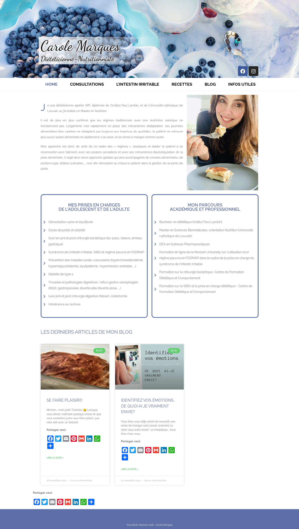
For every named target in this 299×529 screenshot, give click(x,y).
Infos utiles (242, 84)
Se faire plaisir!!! (64, 400)
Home (51, 84)
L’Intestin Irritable (137, 84)
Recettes (182, 84)
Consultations (87, 84)
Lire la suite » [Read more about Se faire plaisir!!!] (55, 457)
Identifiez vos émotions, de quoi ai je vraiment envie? (147, 406)
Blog (210, 84)
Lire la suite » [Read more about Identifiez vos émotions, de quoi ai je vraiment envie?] (129, 469)
